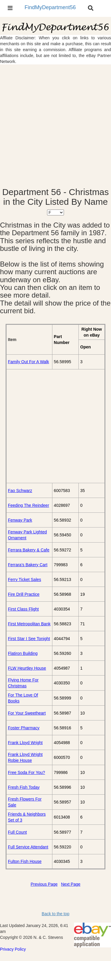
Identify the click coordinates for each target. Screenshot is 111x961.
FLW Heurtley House (27, 668)
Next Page (70, 884)
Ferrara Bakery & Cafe (28, 550)
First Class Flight (23, 609)
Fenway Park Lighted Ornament (27, 535)
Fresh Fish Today (24, 787)
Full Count (17, 832)
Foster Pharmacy (24, 727)
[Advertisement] (55, 125)
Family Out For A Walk (28, 361)
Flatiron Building (23, 653)
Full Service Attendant (28, 847)
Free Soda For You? (26, 772)
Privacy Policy (13, 949)
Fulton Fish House (25, 861)
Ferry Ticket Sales (24, 579)
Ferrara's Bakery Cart (27, 564)
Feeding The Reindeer (28, 505)
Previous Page (43, 884)
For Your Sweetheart (27, 713)
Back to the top (55, 913)
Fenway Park (20, 520)
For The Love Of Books (23, 698)
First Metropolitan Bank (29, 623)
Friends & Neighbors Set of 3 (27, 817)
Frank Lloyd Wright (25, 742)
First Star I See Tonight (29, 638)
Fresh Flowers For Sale (25, 802)
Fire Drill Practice (24, 594)
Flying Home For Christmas (23, 683)
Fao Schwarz (20, 490)
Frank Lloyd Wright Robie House (25, 757)
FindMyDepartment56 (50, 7)
